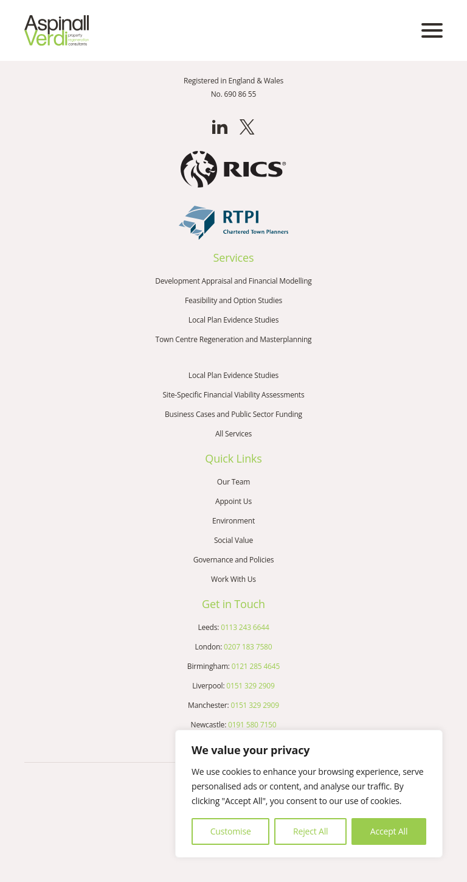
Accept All (388, 831)
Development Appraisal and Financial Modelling (233, 281)
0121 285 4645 (256, 666)
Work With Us (233, 579)
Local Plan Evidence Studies (233, 320)
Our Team (233, 482)
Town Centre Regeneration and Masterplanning (234, 339)
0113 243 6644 (245, 627)
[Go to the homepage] (56, 30)
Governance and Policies (233, 560)
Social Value (233, 540)
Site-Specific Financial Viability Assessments (233, 395)
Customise (230, 831)
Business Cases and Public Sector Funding (233, 414)
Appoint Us (233, 501)
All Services (233, 434)
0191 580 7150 (252, 724)
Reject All (310, 831)
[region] (309, 794)
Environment (233, 521)
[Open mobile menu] (432, 30)
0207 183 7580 (248, 647)
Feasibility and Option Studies (233, 300)
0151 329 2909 (250, 686)
